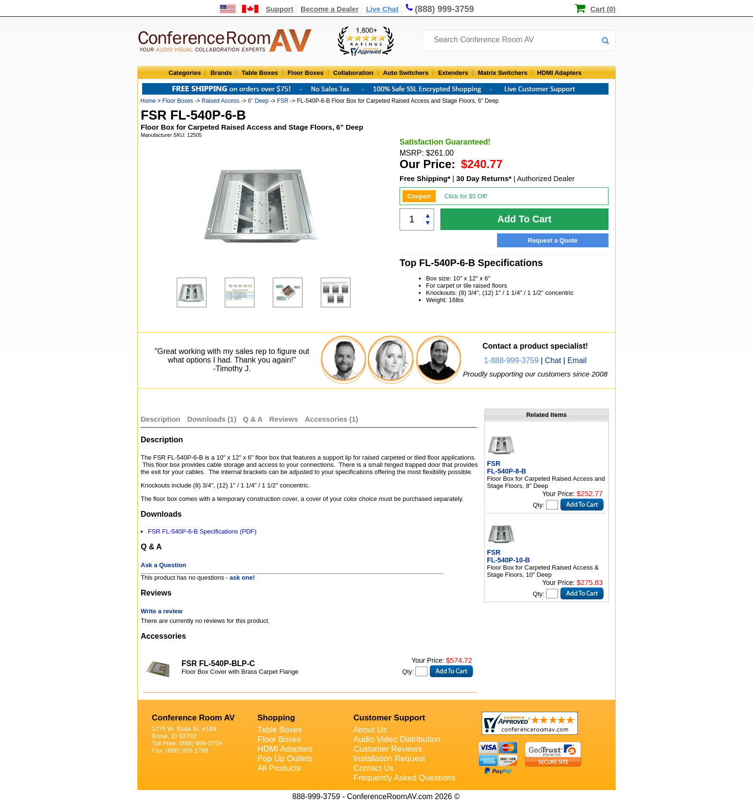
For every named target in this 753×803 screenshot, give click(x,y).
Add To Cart (525, 219)
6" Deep (258, 100)
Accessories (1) (331, 419)
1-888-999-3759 (511, 360)
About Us (370, 729)
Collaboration (353, 72)
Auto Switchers (406, 72)
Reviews (284, 419)
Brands (221, 72)
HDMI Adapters (559, 72)
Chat (553, 360)
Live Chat (382, 9)
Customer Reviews (387, 749)
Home (148, 100)
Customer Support (389, 717)
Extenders (453, 72)
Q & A (254, 419)
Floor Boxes (306, 72)
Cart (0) (603, 9)
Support (279, 9)
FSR (283, 100)
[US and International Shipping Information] (239, 9)
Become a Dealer (330, 9)
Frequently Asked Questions (404, 777)
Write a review (161, 611)
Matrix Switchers (502, 72)
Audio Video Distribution (396, 739)
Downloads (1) (212, 419)
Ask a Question (163, 565)
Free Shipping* (425, 178)
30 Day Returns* (483, 178)
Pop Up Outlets (285, 758)
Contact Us (373, 768)
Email (576, 360)
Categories (185, 72)
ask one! (242, 577)
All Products (279, 768)
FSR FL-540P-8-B (506, 467)
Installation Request (389, 758)
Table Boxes (260, 72)
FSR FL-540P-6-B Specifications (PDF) (202, 531)
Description (161, 419)
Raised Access (221, 100)
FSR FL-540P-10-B (508, 556)
